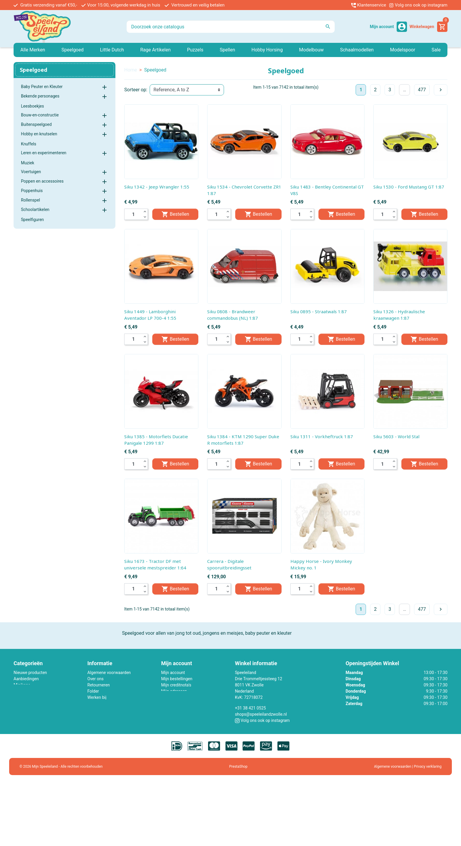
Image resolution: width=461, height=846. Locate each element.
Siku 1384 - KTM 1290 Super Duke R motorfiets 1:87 (243, 439)
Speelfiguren (32, 219)
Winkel (93, 716)
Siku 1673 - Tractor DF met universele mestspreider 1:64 (155, 564)
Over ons (95, 678)
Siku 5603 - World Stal (396, 436)
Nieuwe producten (30, 672)
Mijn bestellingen (176, 678)
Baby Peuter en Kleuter (42, 86)
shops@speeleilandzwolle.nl (261, 714)
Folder (93, 691)
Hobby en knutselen (39, 133)
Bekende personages (40, 96)
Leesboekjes (32, 106)
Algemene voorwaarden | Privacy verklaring (408, 767)
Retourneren (98, 685)
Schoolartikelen (35, 209)
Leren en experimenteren (43, 152)
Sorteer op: (135, 89)
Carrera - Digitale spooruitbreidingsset (229, 564)
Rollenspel (30, 200)
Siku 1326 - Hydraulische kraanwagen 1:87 (399, 314)
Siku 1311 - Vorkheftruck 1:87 (321, 436)
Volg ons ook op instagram (418, 5)
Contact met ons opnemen (111, 703)
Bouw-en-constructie (40, 115)
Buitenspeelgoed (36, 124)
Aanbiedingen (26, 678)
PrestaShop (238, 767)
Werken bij (97, 697)
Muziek (27, 162)
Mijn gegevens (174, 697)
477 (422, 89)
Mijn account (173, 672)
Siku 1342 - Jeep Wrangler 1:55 (156, 187)
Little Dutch (24, 697)
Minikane (22, 685)
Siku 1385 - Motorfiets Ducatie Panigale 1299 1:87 (156, 439)
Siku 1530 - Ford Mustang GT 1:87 (408, 187)
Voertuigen (31, 171)
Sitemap (94, 709)
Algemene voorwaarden (109, 672)
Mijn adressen (174, 691)
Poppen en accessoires (42, 181)
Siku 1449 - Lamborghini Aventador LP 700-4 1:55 (150, 314)
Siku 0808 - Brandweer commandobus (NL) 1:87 (232, 314)
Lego (18, 691)
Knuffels (28, 144)
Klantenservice (368, 5)
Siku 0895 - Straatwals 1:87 (318, 311)
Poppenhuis (32, 190)
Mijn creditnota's (176, 685)
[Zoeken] (231, 26)
